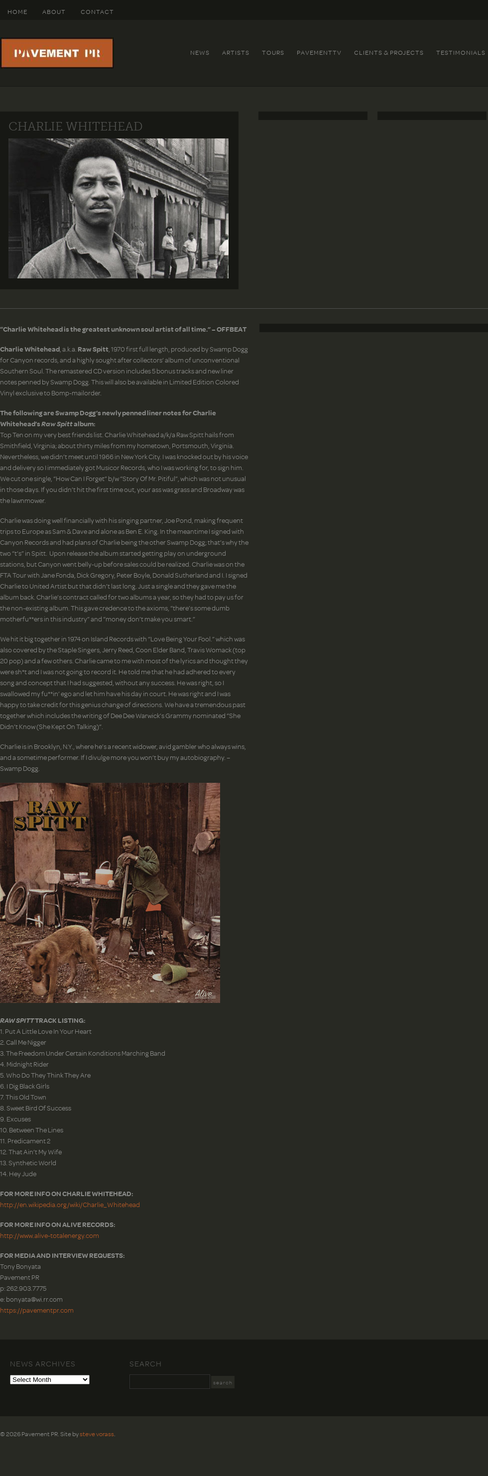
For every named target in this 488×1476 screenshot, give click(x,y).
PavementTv (319, 52)
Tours (273, 52)
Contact (97, 11)
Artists (235, 52)
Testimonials (461, 52)
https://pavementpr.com (37, 1310)
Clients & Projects (389, 52)
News (200, 52)
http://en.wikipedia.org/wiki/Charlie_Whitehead (70, 1204)
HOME (17, 11)
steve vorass (97, 1434)
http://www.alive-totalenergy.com (49, 1235)
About (54, 11)
